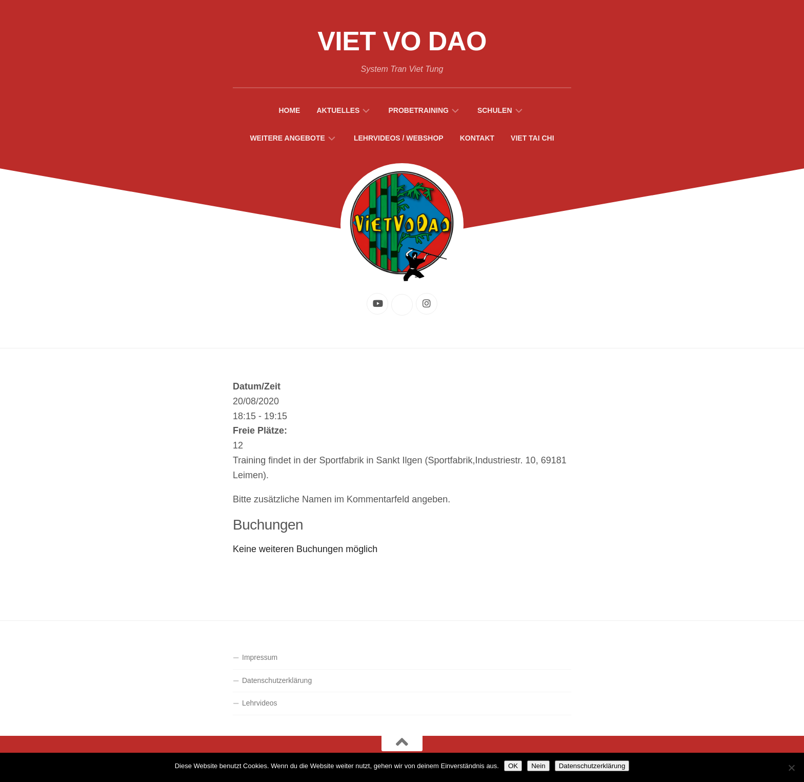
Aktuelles (337, 110)
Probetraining (418, 110)
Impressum (259, 657)
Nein (538, 766)
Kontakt (477, 138)
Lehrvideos (259, 703)
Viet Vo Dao (402, 41)
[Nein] (791, 768)
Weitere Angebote (287, 138)
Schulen (494, 110)
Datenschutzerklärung (277, 680)
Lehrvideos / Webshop (399, 138)
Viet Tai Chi (532, 138)
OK (513, 766)
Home (289, 110)
